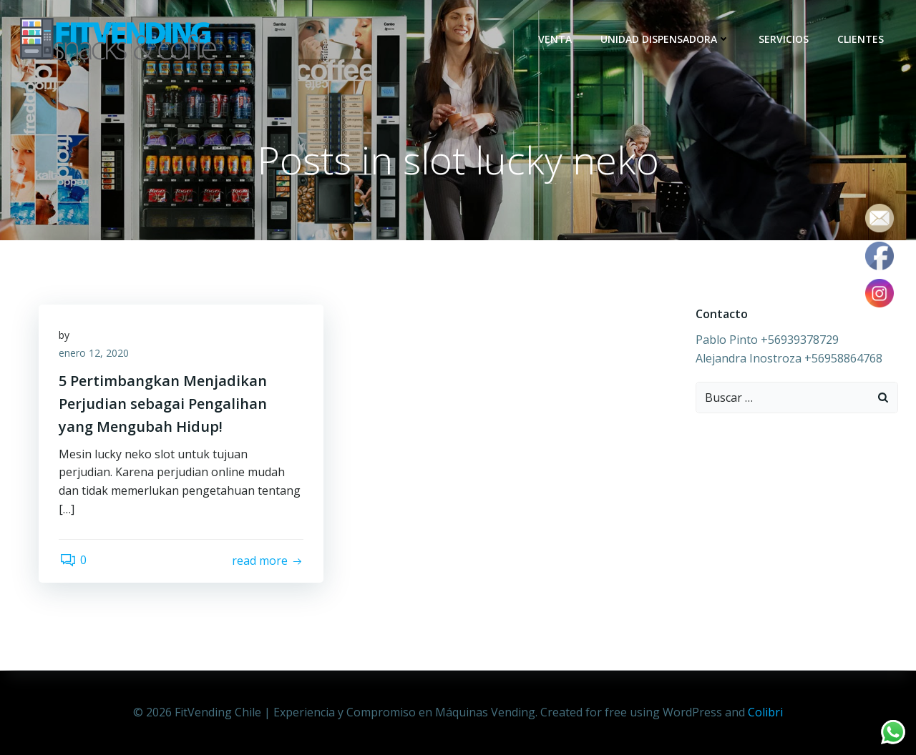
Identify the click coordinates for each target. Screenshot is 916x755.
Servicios (784, 39)
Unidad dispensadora (666, 39)
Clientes (861, 39)
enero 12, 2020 (95, 355)
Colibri (765, 712)
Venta (555, 39)
